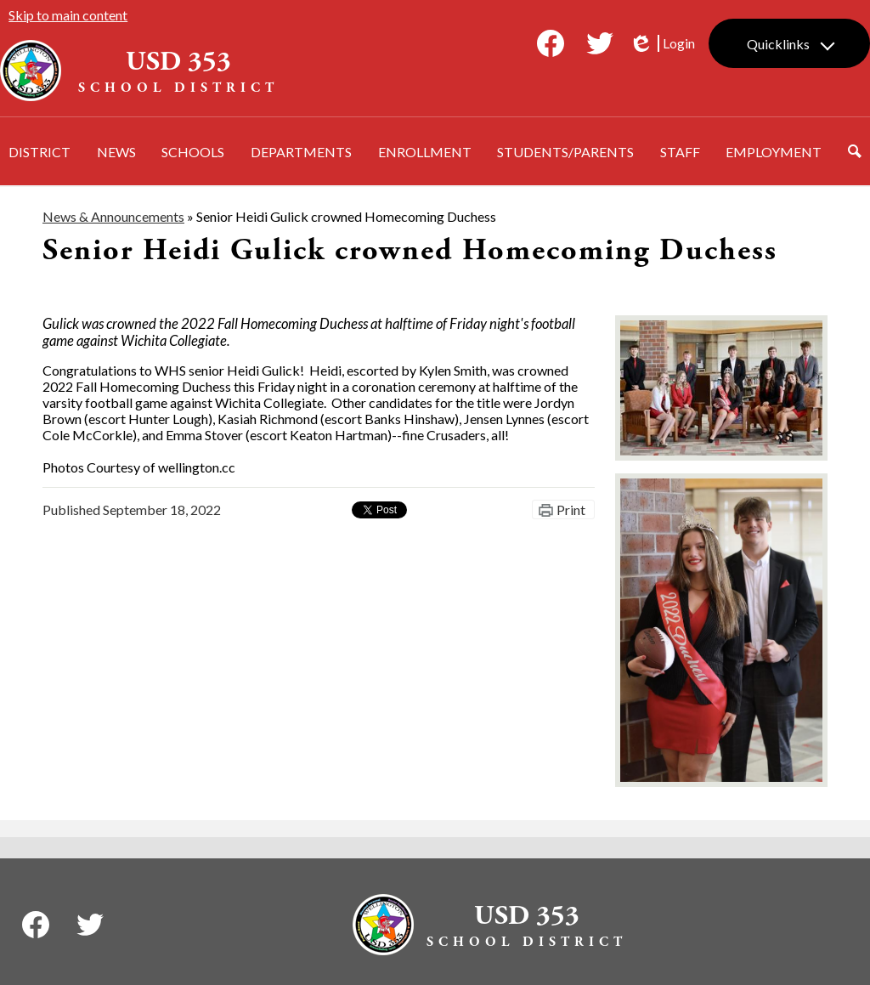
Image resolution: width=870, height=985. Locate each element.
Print (570, 509)
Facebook (550, 47)
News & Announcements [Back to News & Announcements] (113, 216)
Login (662, 43)
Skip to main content (67, 15)
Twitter (599, 47)
